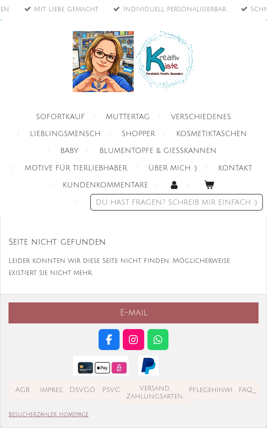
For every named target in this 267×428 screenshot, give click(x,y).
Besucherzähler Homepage (48, 414)
